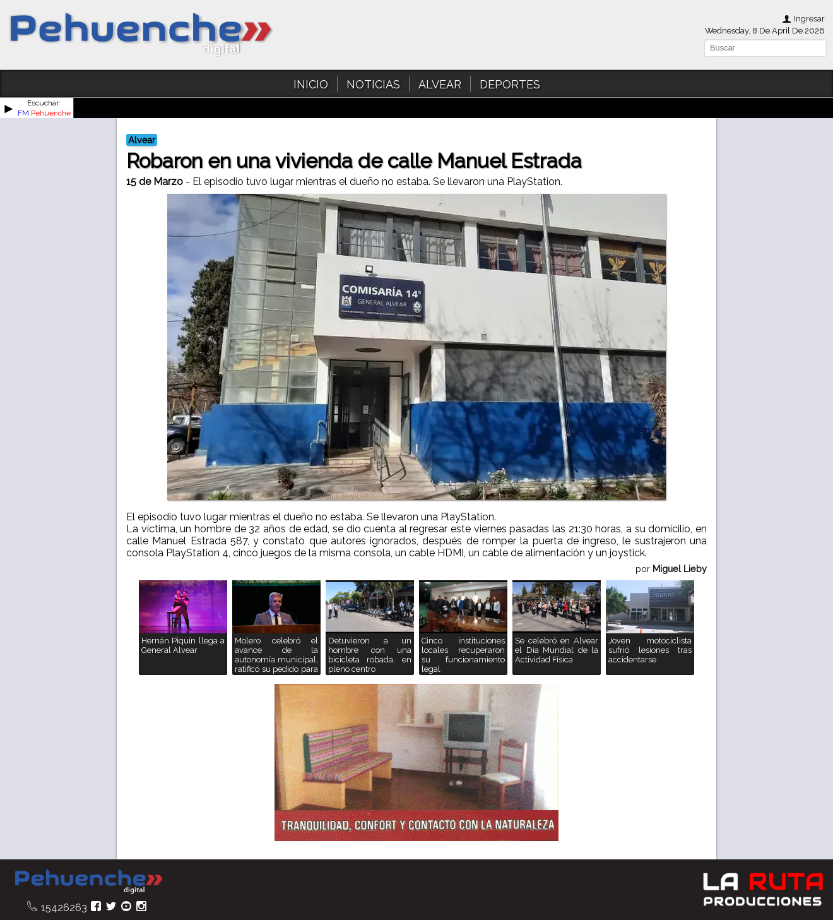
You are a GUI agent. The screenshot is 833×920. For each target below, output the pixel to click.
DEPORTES (510, 84)
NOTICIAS (373, 84)
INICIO (310, 84)
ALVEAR (439, 84)
